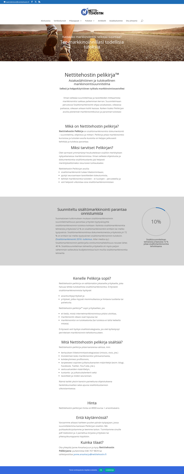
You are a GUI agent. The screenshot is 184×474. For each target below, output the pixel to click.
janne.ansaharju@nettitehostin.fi (89, 454)
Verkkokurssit (60, 21)
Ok (101, 470)
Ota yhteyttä (131, 21)
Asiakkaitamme (116, 21)
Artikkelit (102, 21)
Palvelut (88, 21)
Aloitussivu (45, 21)
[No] (181, 470)
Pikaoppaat (74, 21)
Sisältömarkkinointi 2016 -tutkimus (74, 239)
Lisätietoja (110, 470)
